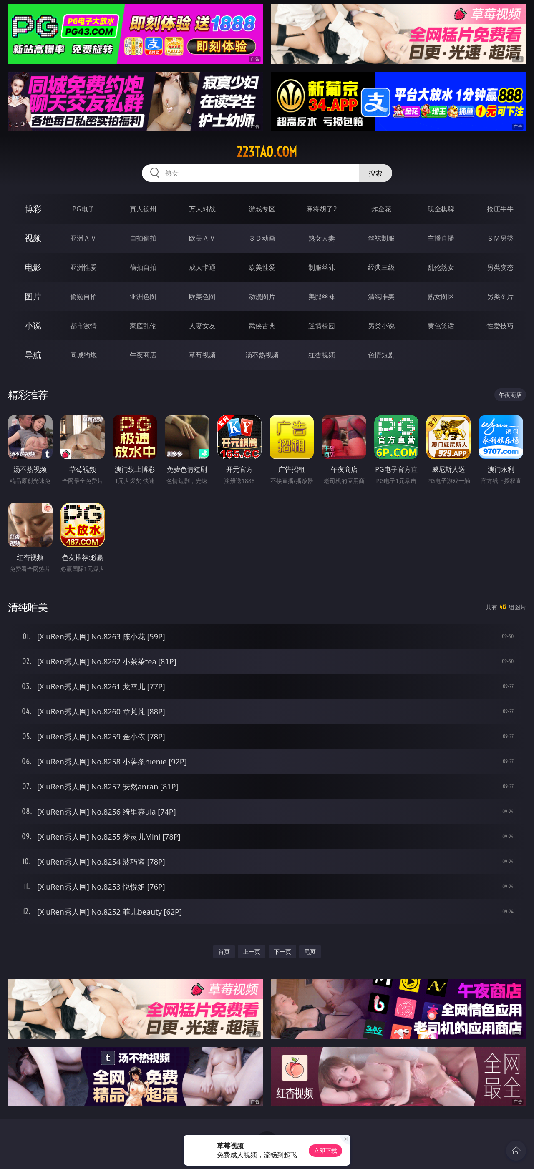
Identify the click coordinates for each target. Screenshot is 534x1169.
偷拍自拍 (143, 267)
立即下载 (325, 1150)
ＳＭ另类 (500, 238)
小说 (33, 325)
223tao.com (267, 151)
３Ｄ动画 (262, 238)
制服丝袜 (321, 267)
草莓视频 (202, 354)
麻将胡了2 (321, 209)
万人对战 (202, 209)
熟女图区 (441, 296)
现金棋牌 (441, 209)
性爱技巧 (500, 325)
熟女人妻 (321, 238)
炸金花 (381, 209)
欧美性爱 (262, 267)
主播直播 (441, 238)
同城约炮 (83, 354)
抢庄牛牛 (500, 209)
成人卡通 (202, 267)
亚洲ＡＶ (83, 238)
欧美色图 (202, 296)
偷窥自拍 (83, 296)
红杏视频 (321, 354)
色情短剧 (381, 354)
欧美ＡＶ (202, 238)
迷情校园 (321, 325)
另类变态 (500, 267)
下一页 (282, 951)
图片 (33, 296)
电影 (33, 267)
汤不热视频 (262, 354)
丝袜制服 (381, 238)
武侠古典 (262, 325)
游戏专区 (262, 209)
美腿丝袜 (321, 296)
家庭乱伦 (143, 325)
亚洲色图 (143, 296)
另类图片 (500, 296)
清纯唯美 (381, 296)
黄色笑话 (441, 325)
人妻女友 (202, 325)
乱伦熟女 (441, 267)
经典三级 (381, 267)
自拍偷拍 (143, 238)
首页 (224, 951)
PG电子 (83, 209)
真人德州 (143, 209)
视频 (33, 238)
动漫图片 (262, 296)
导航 (33, 354)
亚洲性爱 (83, 267)
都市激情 (83, 325)
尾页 (310, 951)
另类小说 (381, 325)
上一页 (251, 951)
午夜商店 (143, 354)
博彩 (33, 208)
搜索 (375, 173)
